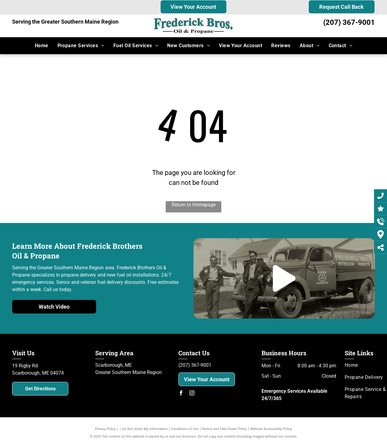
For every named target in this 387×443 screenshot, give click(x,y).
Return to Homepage (194, 205)
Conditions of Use (185, 428)
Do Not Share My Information (145, 428)
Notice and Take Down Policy (224, 428)
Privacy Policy (105, 428)
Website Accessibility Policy (271, 428)
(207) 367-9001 (349, 22)
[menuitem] (41, 45)
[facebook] (181, 394)
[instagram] (192, 394)
